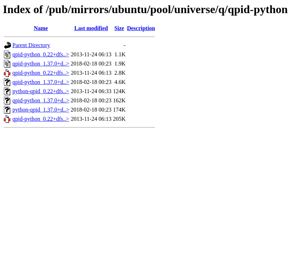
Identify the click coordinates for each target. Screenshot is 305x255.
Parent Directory (31, 45)
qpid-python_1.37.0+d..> (40, 64)
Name (41, 28)
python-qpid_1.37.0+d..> (40, 110)
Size (119, 28)
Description (141, 28)
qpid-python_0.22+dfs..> (40, 54)
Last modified (91, 28)
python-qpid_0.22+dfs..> (40, 91)
